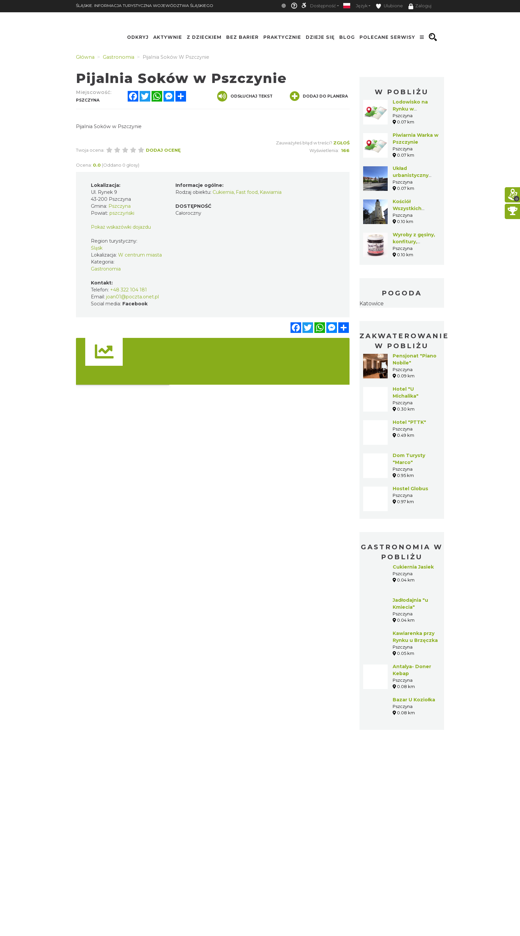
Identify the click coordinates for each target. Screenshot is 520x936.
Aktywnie (167, 37)
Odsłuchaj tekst (245, 96)
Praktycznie (282, 37)
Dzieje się (320, 37)
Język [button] (361, 5)
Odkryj (138, 37)
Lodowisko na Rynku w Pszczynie (410, 109)
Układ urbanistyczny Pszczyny (410, 175)
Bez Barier (242, 37)
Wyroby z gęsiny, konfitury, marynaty (414, 242)
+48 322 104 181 (128, 290)
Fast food (247, 192)
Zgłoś (341, 142)
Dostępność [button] (323, 5)
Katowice (371, 303)
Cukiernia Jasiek (413, 567)
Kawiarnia (271, 192)
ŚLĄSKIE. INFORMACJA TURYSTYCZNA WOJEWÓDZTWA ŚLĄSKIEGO (144, 5)
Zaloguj (419, 6)
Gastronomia (106, 269)
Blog (347, 37)
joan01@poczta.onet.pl (132, 297)
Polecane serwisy (387, 37)
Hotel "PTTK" (409, 422)
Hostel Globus (410, 489)
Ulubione (389, 6)
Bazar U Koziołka (414, 700)
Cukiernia (223, 192)
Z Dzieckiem (204, 37)
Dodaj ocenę (163, 150)
